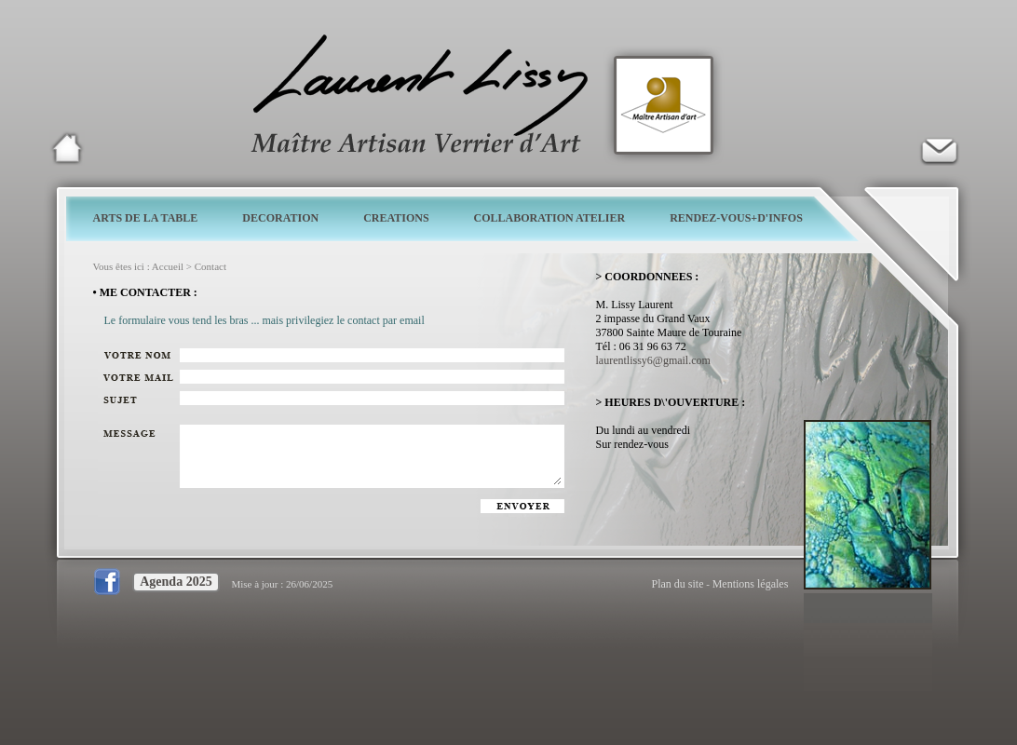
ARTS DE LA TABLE (145, 217)
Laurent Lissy (67, 148)
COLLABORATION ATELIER (550, 217)
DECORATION (280, 217)
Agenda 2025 (175, 582)
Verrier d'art (938, 148)
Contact (210, 266)
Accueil (167, 266)
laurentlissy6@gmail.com (653, 360)
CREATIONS (395, 217)
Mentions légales (750, 583)
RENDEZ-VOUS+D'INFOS (736, 217)
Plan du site (678, 583)
